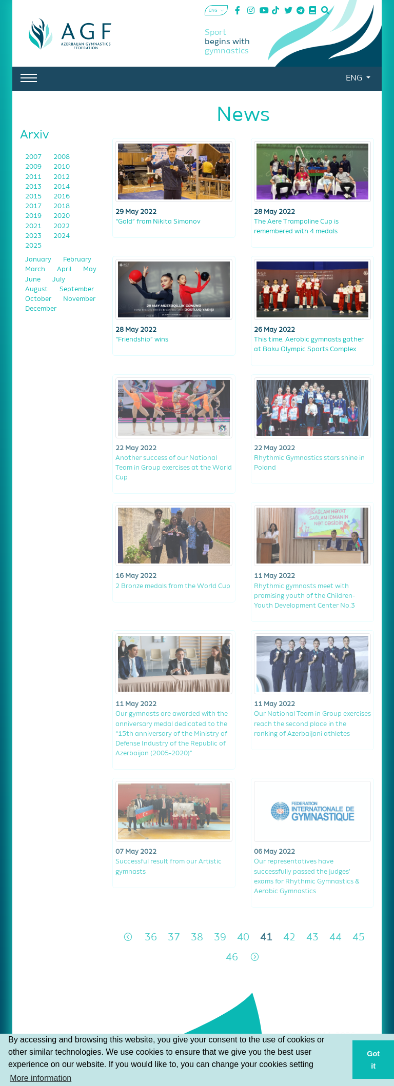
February (77, 259)
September (77, 289)
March (36, 269)
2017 (34, 206)
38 (197, 937)
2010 (61, 167)
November (79, 299)
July (58, 279)
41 (266, 937)
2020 (61, 216)
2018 (61, 206)
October (39, 299)
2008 (61, 157)
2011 (34, 177)
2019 (34, 216)
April (65, 269)
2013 (34, 187)
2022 (61, 226)
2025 (33, 246)
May (89, 269)
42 (289, 937)
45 (358, 937)
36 (151, 937)
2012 (61, 177)
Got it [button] (373, 1060)
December (40, 309)
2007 (34, 157)
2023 (34, 236)
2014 (61, 187)
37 (174, 937)
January (39, 259)
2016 (61, 196)
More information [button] (40, 1078)
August (37, 289)
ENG (355, 78)
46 (232, 957)
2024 (61, 236)
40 (243, 937)
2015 (34, 196)
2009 (34, 167)
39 (220, 937)
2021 (34, 226)
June (33, 279)
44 (335, 937)
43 (312, 937)
